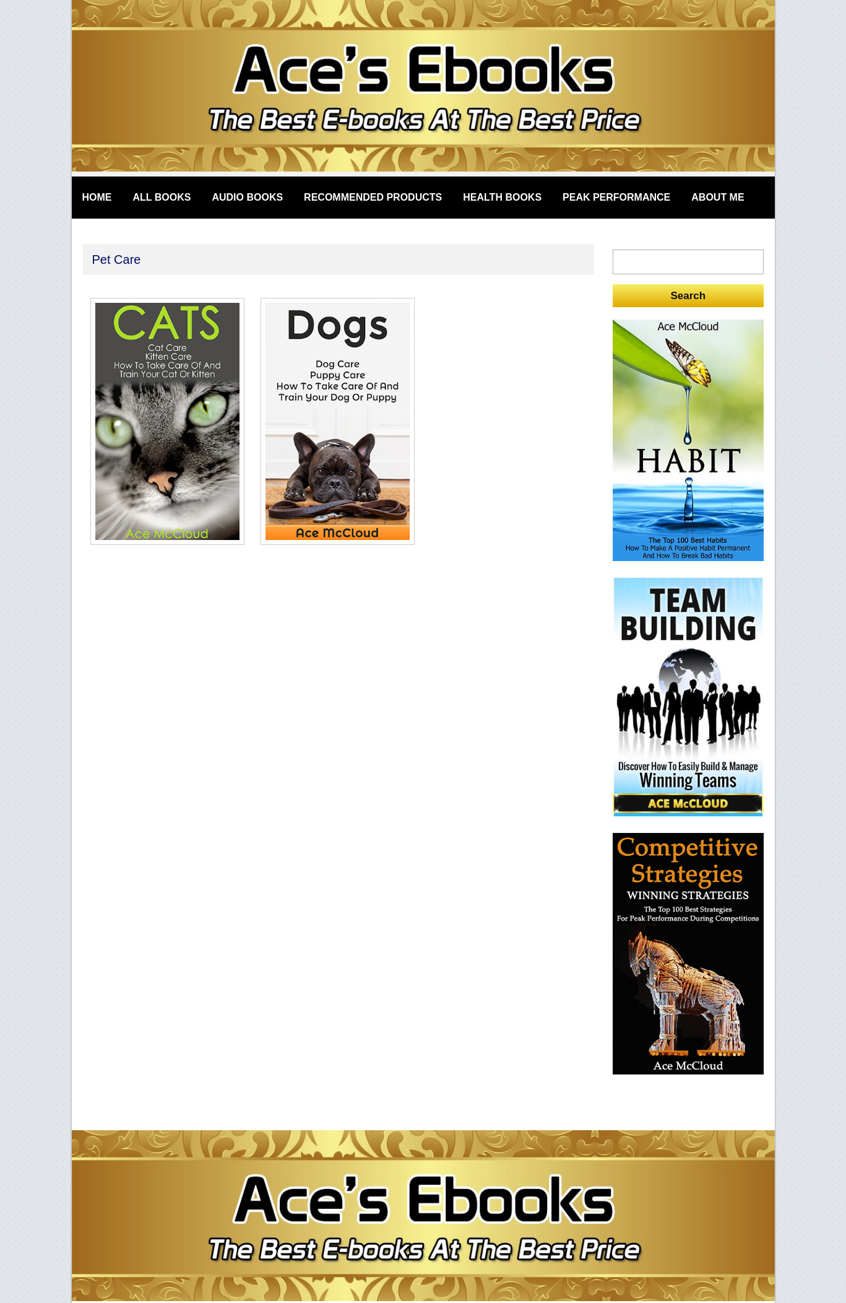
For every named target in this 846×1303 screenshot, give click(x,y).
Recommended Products (373, 197)
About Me (717, 197)
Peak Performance (616, 197)
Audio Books (247, 197)
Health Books (502, 197)
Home (97, 197)
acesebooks (423, 88)
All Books (162, 197)
